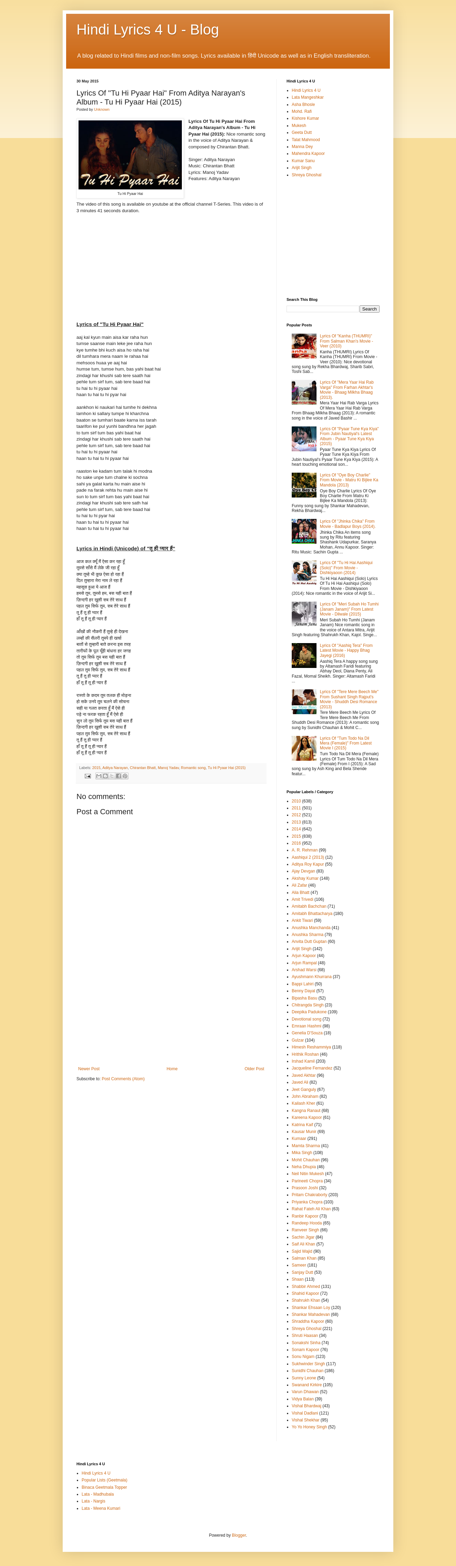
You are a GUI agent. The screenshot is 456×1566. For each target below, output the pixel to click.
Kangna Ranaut (306, 1110)
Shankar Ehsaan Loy (311, 1307)
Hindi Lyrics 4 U (306, 90)
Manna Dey (302, 146)
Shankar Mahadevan (311, 1314)
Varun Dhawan (305, 1391)
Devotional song (306, 1019)
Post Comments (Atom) (123, 1078)
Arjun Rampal (304, 963)
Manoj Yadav (168, 768)
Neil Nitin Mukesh (308, 1173)
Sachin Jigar (303, 1237)
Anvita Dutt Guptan (309, 941)
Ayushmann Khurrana (312, 976)
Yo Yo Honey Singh (309, 1427)
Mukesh (299, 125)
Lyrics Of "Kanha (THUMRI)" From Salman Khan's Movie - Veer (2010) (346, 341)
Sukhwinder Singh (308, 1363)
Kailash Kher (303, 1103)
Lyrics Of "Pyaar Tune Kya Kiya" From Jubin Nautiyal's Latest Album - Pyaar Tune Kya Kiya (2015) (349, 436)
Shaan (298, 1279)
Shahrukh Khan (306, 1300)
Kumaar (299, 1138)
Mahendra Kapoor (308, 153)
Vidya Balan (303, 1399)
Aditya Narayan (115, 768)
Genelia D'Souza (307, 1033)
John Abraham (305, 1096)
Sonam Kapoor (305, 1349)
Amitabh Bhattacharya (312, 913)
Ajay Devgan (303, 871)
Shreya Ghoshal (306, 175)
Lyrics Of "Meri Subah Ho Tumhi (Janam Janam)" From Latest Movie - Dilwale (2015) (349, 609)
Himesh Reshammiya (311, 1047)
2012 (296, 814)
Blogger (239, 1535)
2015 (96, 768)
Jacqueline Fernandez (312, 1068)
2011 (296, 808)
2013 (296, 822)
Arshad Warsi (304, 969)
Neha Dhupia (304, 1166)
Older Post (254, 1068)
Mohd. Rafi (302, 111)
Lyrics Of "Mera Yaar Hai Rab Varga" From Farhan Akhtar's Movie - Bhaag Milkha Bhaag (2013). (347, 390)
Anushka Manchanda (311, 927)
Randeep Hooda (307, 1223)
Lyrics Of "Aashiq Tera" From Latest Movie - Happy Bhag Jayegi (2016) (346, 650)
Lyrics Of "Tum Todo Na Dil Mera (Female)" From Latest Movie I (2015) (346, 743)
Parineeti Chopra (307, 1181)
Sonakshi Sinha (306, 1342)
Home (172, 1068)
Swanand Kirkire (307, 1384)
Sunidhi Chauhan (307, 1370)
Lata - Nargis (93, 1501)
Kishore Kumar (305, 118)
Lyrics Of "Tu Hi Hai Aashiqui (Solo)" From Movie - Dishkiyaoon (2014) (346, 567)
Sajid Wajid (302, 1251)
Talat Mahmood (306, 139)
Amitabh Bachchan (309, 906)
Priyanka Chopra (307, 1202)
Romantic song (193, 768)
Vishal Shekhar (306, 1420)
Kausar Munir (304, 1131)
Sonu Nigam (303, 1356)
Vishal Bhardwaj (306, 1406)
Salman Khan (304, 1258)
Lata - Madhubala (98, 1494)
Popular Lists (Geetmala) (104, 1480)
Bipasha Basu (304, 998)
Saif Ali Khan (303, 1244)
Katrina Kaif (302, 1124)
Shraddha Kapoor (308, 1321)
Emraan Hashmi (306, 1026)
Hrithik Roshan (305, 1054)
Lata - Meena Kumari (101, 1508)
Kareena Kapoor (307, 1117)
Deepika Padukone (309, 1011)
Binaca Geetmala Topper (104, 1487)
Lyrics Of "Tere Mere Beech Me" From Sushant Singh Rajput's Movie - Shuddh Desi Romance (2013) (349, 699)
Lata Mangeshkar (308, 97)
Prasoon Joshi (305, 1187)
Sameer (299, 1265)
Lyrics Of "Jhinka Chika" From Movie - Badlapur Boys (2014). (348, 524)
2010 (296, 801)
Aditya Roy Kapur (308, 864)
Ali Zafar (299, 885)
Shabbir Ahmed (306, 1286)
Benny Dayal (303, 990)
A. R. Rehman (305, 850)
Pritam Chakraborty (309, 1194)
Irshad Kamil (303, 1061)
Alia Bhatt (300, 892)
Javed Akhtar (303, 1075)
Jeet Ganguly (304, 1089)
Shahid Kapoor (305, 1293)
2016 (296, 843)
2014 (296, 829)
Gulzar (298, 1040)
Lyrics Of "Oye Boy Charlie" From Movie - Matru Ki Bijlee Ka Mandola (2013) (349, 480)
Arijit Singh (301, 167)
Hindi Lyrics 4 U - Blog (147, 29)
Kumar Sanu (303, 160)
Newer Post (89, 1068)
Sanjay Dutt (302, 1272)
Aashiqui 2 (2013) (308, 857)
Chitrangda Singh (308, 1005)
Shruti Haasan (305, 1335)
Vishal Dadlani (305, 1413)
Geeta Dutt (302, 132)
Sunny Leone (304, 1378)
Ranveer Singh (305, 1230)
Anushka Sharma (307, 934)
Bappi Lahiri (302, 984)
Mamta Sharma (306, 1145)
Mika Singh (302, 1152)
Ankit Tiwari (302, 920)
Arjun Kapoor (304, 955)
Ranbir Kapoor (305, 1216)
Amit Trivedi (302, 899)
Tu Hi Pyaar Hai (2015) (227, 768)
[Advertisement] (171, 1015)
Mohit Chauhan (306, 1160)
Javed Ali (300, 1082)
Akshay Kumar (305, 878)
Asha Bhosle (303, 104)
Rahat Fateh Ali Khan (311, 1208)
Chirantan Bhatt (143, 768)
